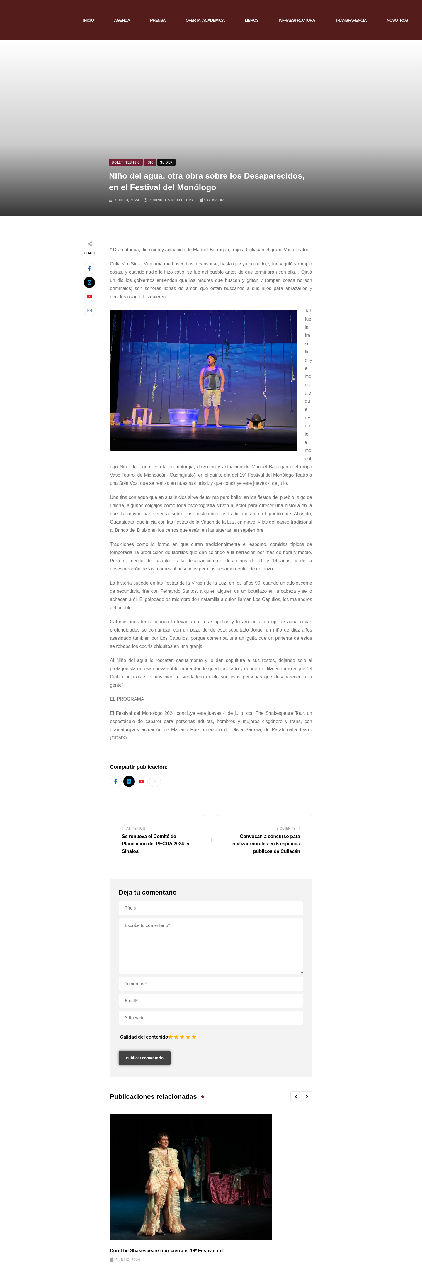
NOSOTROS (397, 20)
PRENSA (157, 20)
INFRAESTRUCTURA (297, 20)
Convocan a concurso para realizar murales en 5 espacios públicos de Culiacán (266, 844)
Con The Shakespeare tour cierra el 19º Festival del (167, 1250)
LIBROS (251, 20)
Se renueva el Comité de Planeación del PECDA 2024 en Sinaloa (156, 844)
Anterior (135, 829)
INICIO (88, 20)
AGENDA (122, 20)
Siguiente (286, 829)
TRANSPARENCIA (351, 20)
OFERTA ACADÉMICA (205, 20)
